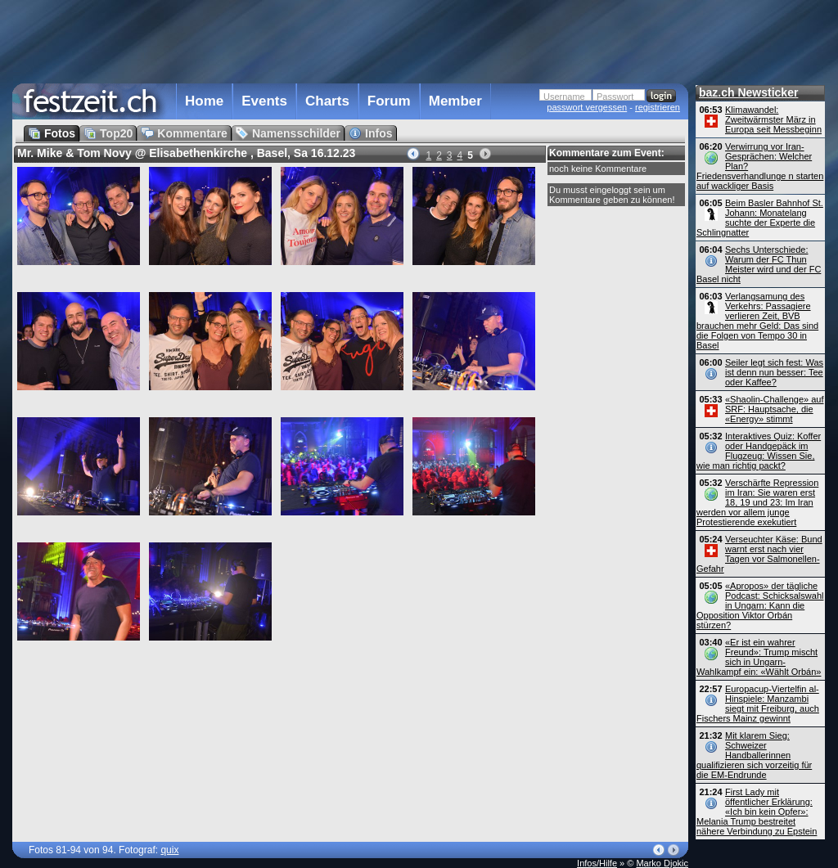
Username (564, 96)
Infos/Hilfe (597, 863)
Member (455, 101)
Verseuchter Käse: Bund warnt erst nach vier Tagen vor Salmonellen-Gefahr (759, 553)
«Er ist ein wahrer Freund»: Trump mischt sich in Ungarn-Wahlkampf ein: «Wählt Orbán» (758, 657)
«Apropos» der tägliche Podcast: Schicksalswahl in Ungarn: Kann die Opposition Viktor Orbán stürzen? (759, 605)
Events (264, 101)
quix (169, 850)
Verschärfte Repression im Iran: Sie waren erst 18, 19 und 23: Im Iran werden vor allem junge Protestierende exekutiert (757, 502)
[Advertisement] (350, 40)
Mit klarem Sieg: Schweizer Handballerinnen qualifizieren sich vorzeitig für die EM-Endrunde (754, 755)
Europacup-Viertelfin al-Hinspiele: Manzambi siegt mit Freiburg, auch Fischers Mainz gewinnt (757, 703)
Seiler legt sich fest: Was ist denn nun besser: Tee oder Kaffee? (774, 372)
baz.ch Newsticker (748, 92)
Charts (327, 101)
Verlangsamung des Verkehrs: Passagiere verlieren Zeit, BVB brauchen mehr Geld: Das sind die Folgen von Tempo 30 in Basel (757, 320)
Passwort (615, 96)
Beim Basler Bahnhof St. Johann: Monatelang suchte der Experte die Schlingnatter (759, 217)
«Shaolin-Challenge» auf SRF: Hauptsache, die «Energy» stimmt (774, 409)
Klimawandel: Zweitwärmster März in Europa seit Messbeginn (773, 119)
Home (204, 101)
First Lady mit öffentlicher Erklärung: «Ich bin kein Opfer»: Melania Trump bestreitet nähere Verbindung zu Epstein (756, 811)
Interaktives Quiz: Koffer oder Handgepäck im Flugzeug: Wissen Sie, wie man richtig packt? (758, 450)
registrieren (657, 107)
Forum (389, 101)
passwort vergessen (587, 107)
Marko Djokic (662, 863)
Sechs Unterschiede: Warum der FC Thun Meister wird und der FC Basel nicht (758, 264)
